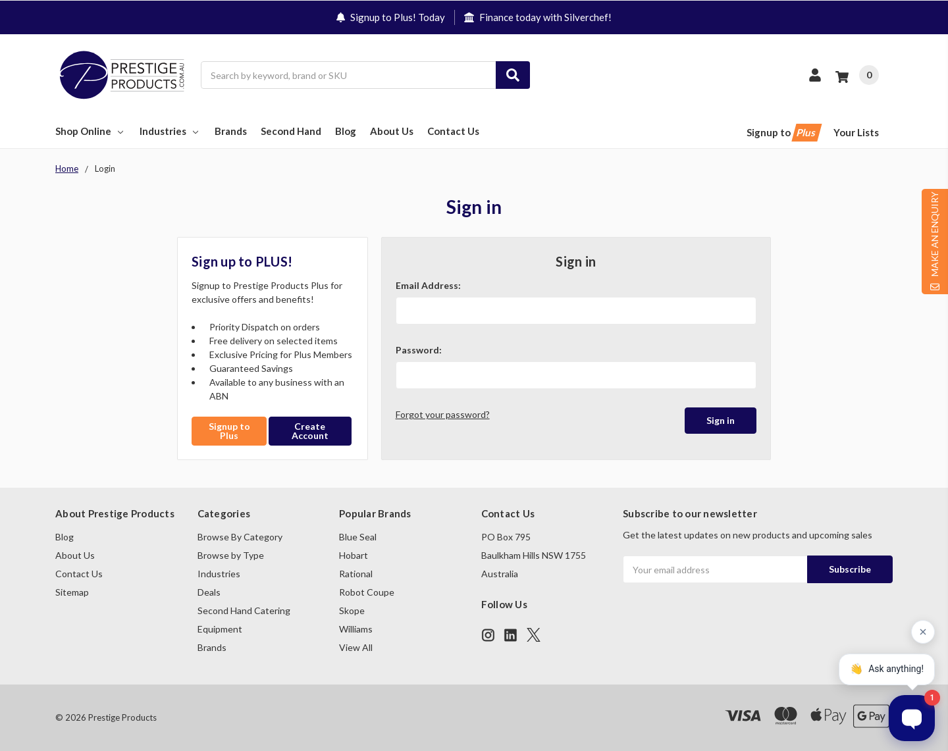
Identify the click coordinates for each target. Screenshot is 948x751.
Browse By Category (240, 536)
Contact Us (453, 131)
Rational (356, 573)
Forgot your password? (443, 414)
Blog (345, 131)
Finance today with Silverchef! (538, 17)
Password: (419, 349)
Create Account (310, 431)
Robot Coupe (366, 592)
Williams (356, 628)
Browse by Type (231, 555)
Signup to (783, 133)
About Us (391, 131)
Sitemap (72, 592)
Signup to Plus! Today (390, 17)
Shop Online (90, 131)
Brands (231, 131)
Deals (209, 592)
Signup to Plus (229, 431)
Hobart (353, 555)
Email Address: (428, 285)
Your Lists (856, 132)
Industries (170, 131)
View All (356, 647)
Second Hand (291, 131)
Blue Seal (358, 536)
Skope (352, 610)
